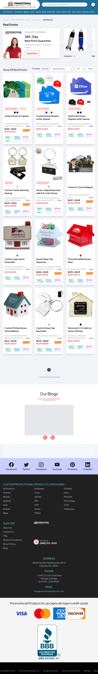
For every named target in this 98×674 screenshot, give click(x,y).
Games (63, 12)
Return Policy (9, 544)
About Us (7, 527)
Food (58, 12)
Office (92, 12)
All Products (8, 12)
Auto (32, 12)
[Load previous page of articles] (45, 437)
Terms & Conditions (12, 540)
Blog (5, 548)
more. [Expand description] (28, 126)
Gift (36, 500)
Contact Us (8, 531)
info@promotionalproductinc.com (49, 591)
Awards (38, 12)
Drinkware (51, 12)
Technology (69, 500)
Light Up (85, 12)
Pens (66, 492)
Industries (36, 20)
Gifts (69, 12)
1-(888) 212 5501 (44, 575)
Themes (7, 492)
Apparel (26, 12)
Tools (66, 505)
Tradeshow (69, 509)
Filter (90, 68)
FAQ (5, 535)
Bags (44, 12)
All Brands (18, 12)
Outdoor (68, 488)
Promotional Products (20, 20)
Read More (32, 53)
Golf (73, 12)
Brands (6, 496)
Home (78, 12)
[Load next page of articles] (53, 437)
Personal (68, 496)
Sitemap (87, 671)
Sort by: (45, 68)
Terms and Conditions (71, 671)
